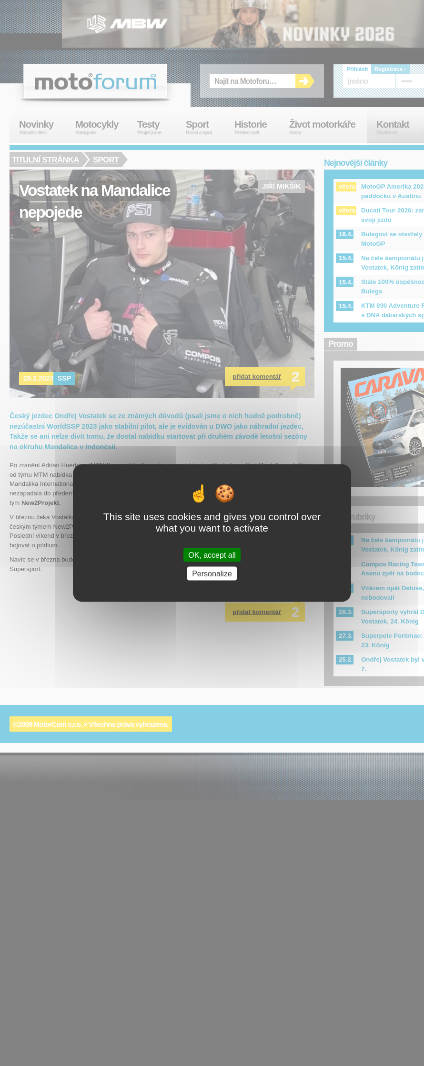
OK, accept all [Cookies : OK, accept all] (212, 555)
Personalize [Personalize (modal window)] (212, 573)
